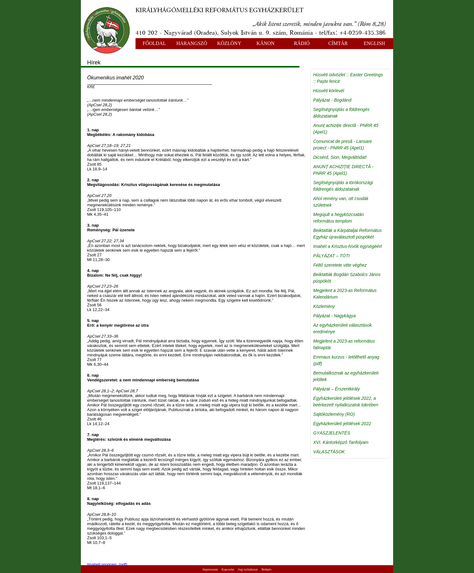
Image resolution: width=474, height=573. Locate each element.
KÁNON (265, 43)
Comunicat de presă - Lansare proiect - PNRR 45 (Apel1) (342, 144)
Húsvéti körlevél (328, 90)
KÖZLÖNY (229, 43)
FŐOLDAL (154, 43)
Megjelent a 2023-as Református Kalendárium (345, 293)
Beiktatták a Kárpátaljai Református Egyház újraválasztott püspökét (347, 233)
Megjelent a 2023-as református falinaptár (344, 344)
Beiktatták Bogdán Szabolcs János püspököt (347, 278)
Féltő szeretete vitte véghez (340, 265)
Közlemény (324, 306)
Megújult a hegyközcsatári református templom (338, 218)
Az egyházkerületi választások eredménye (342, 328)
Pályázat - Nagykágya (334, 315)
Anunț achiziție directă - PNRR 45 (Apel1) (345, 128)
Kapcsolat (228, 569)
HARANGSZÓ (191, 43)
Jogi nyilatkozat (248, 569)
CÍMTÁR (338, 43)
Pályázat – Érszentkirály (336, 388)
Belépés (266, 569)
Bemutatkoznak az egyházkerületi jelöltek (345, 376)
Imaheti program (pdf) (107, 564)
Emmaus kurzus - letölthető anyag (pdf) (346, 360)
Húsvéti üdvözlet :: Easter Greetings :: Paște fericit (348, 78)
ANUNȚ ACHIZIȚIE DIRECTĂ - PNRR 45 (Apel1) (343, 170)
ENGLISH (374, 43)
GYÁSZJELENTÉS (331, 432)
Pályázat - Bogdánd (332, 100)
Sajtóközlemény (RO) (334, 414)
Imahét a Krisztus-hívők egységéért (347, 246)
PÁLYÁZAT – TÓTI (331, 255)
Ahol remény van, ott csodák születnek (340, 202)
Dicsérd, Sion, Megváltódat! (340, 157)
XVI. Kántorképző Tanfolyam (340, 442)
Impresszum (210, 569)
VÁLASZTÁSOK (329, 451)
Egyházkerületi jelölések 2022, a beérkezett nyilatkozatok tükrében (345, 401)
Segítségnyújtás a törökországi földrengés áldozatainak (343, 186)
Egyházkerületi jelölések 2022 (342, 423)
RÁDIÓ (302, 43)
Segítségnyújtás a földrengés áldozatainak (341, 112)
